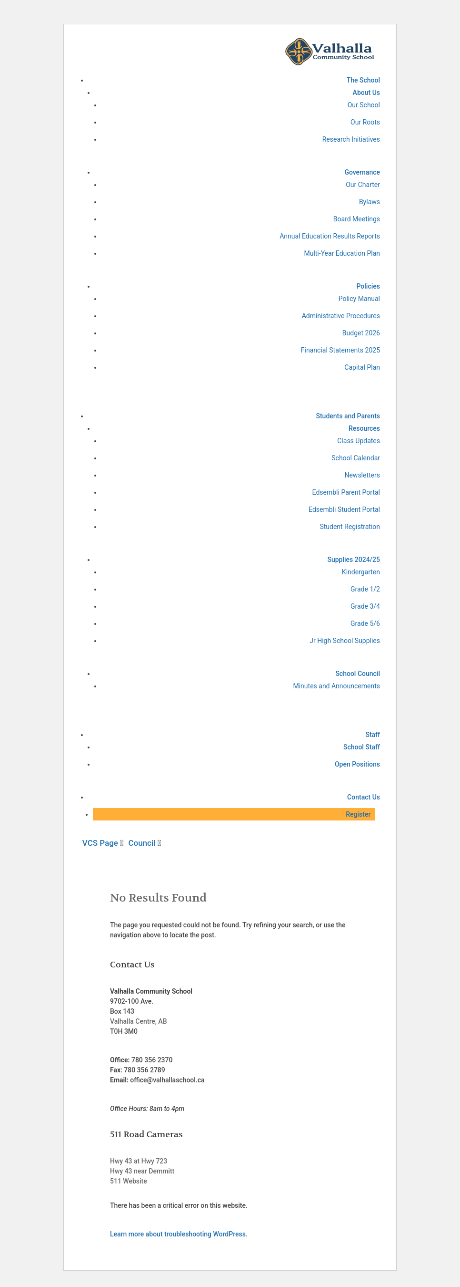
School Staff (361, 747)
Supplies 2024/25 (353, 559)
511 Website (128, 1181)
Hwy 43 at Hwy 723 (138, 1161)
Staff (372, 734)
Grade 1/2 (365, 589)
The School (363, 80)
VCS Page (101, 843)
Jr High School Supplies (345, 640)
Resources (364, 428)
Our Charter (363, 184)
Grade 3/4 (365, 606)
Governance (362, 172)
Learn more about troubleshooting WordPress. (179, 1234)
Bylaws (369, 202)
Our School (364, 105)
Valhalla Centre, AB (138, 1021)
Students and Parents (348, 416)
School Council (357, 673)
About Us (366, 92)
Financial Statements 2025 (340, 350)
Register (358, 814)
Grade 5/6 (365, 623)
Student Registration (350, 526)
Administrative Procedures (341, 316)
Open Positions (357, 764)
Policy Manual (359, 298)
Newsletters (362, 475)
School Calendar (355, 458)
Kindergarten (361, 572)
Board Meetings (356, 219)
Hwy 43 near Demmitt (142, 1171)
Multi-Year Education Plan (342, 253)
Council (142, 843)
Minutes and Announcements (336, 686)
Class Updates (358, 441)
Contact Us (363, 797)
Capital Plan (362, 367)
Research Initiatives (351, 139)
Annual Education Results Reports (330, 236)
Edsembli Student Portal (344, 509)
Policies (368, 286)
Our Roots (365, 122)
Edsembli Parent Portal (346, 492)
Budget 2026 (361, 333)
